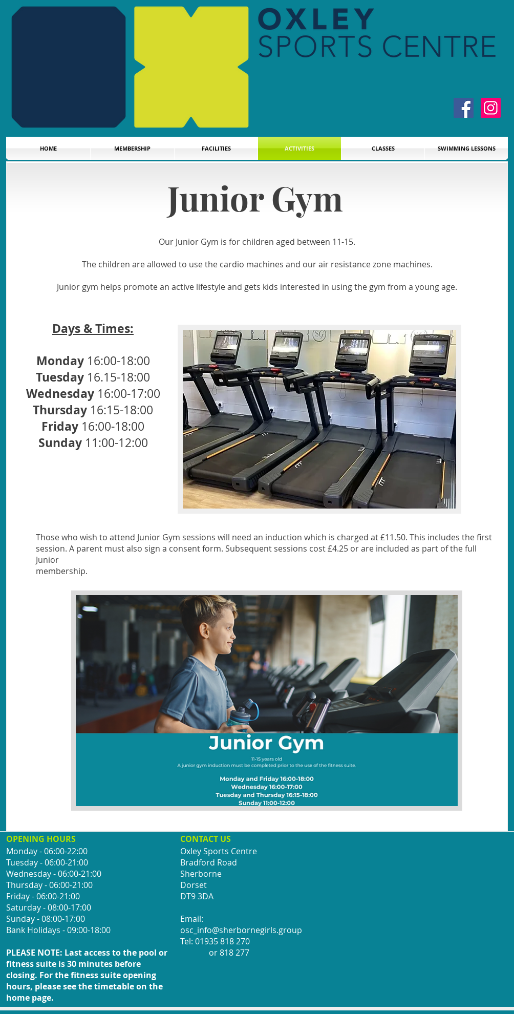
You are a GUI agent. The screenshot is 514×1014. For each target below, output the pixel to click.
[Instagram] (491, 108)
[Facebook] (464, 108)
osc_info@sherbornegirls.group (241, 930)
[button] (466, 148)
